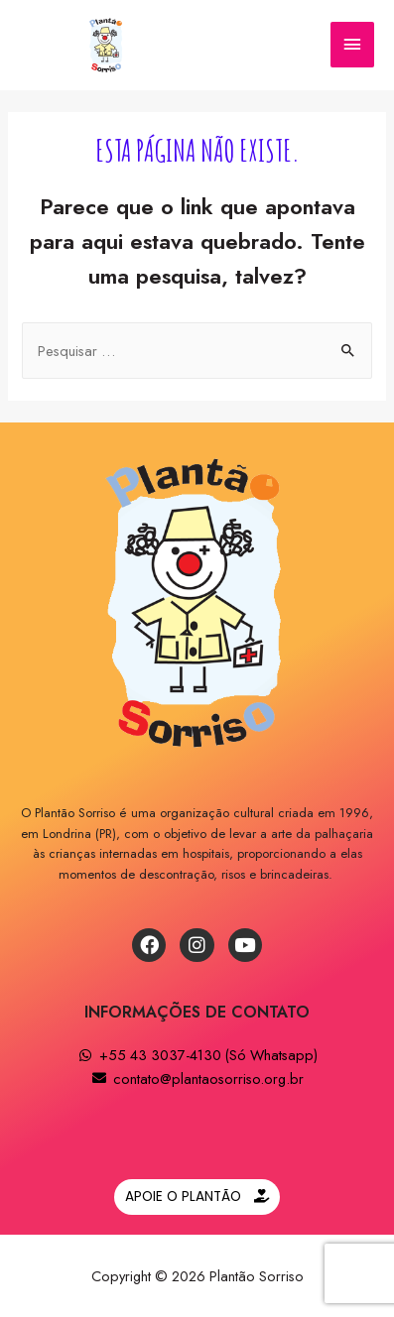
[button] (197, 1197)
